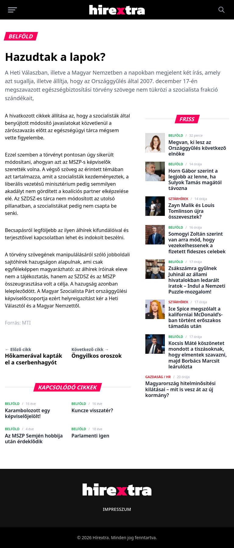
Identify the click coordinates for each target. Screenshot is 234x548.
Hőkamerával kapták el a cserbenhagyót (33, 356)
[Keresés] (221, 9)
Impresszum (117, 509)
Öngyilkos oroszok (96, 352)
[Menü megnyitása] (12, 9)
